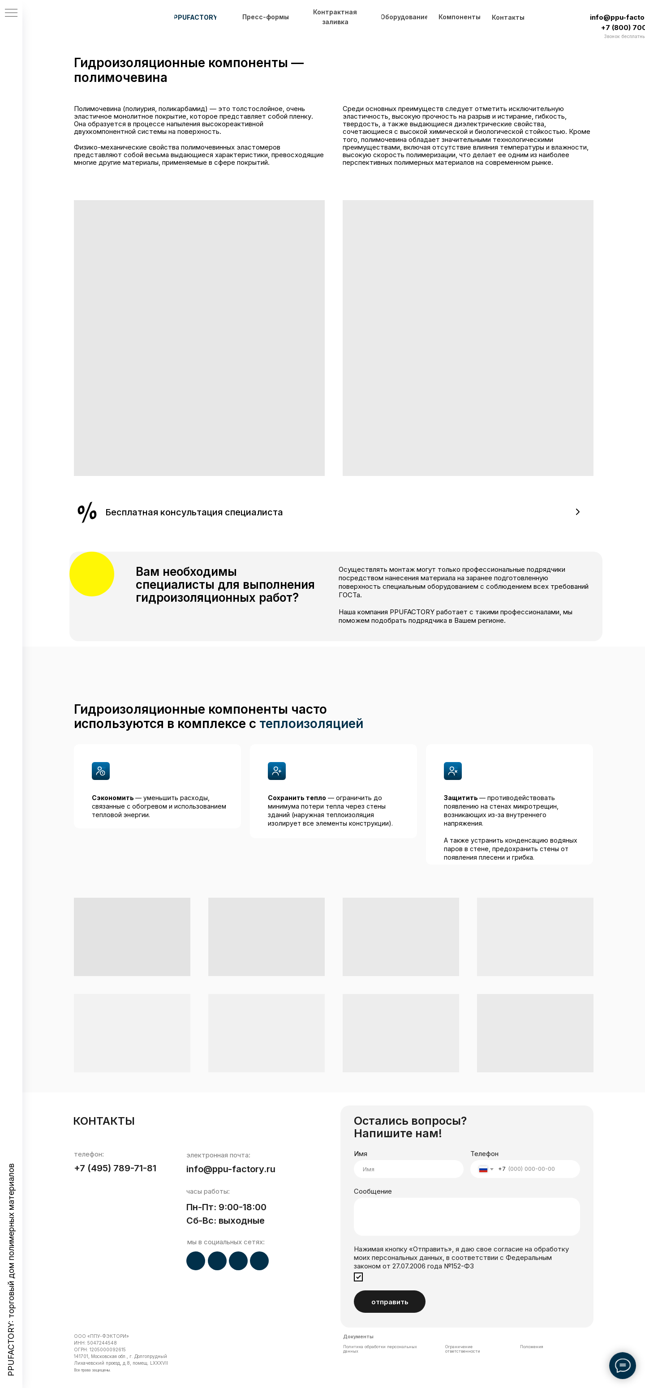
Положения (531, 1346)
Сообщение (373, 1191)
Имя (360, 1153)
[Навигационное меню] (11, 13)
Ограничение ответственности (462, 1349)
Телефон (484, 1153)
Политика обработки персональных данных (380, 1349)
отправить (389, 1302)
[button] (333, 512)
